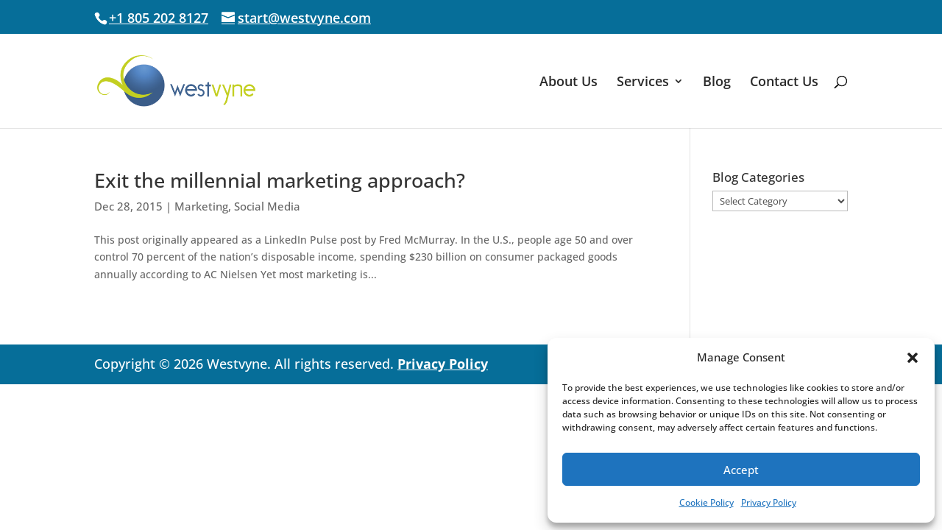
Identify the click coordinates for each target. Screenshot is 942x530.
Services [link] (643, 83)
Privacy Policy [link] (768, 502)
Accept (741, 469)
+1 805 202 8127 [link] (158, 17)
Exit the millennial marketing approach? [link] (279, 180)
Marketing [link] (201, 206)
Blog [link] (717, 83)
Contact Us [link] (784, 83)
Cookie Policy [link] (706, 502)
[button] (912, 357)
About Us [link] (568, 83)
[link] (219, 80)
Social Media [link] (267, 206)
